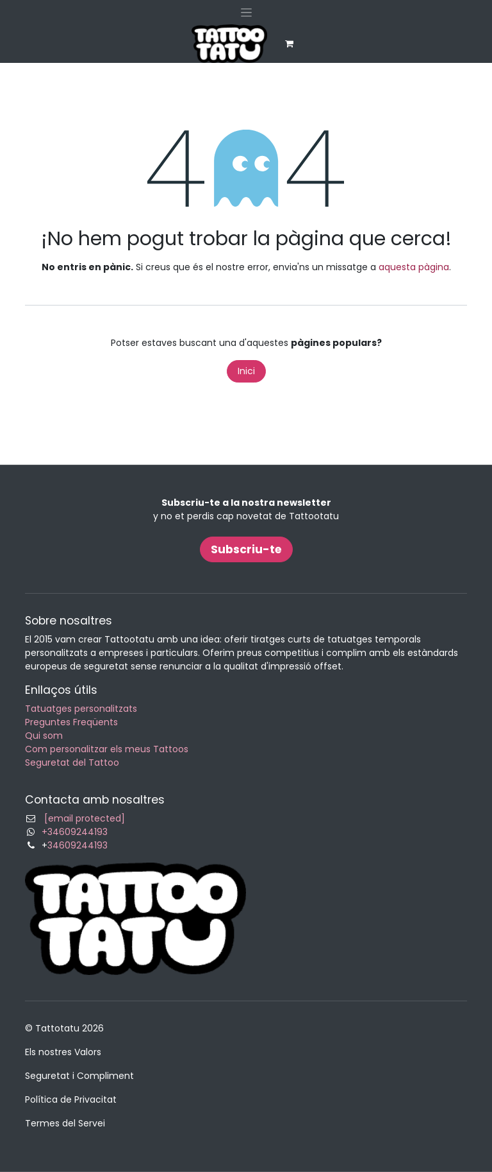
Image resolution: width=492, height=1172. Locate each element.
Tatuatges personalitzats (81, 708)
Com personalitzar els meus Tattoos (106, 749)
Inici (246, 371)
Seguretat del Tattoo (72, 762)
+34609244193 (75, 831)
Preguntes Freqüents (71, 722)
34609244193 (77, 845)
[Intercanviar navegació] (246, 12)
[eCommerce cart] (288, 43)
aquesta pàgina (414, 267)
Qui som (44, 735)
